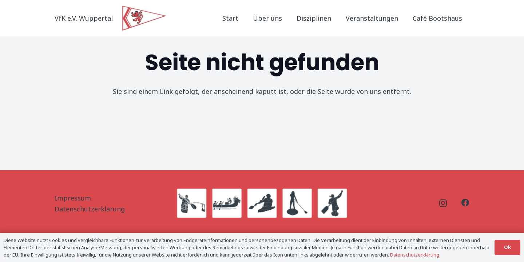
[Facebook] (465, 203)
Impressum (73, 198)
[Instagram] (443, 203)
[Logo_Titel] (145, 18)
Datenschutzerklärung (90, 209)
